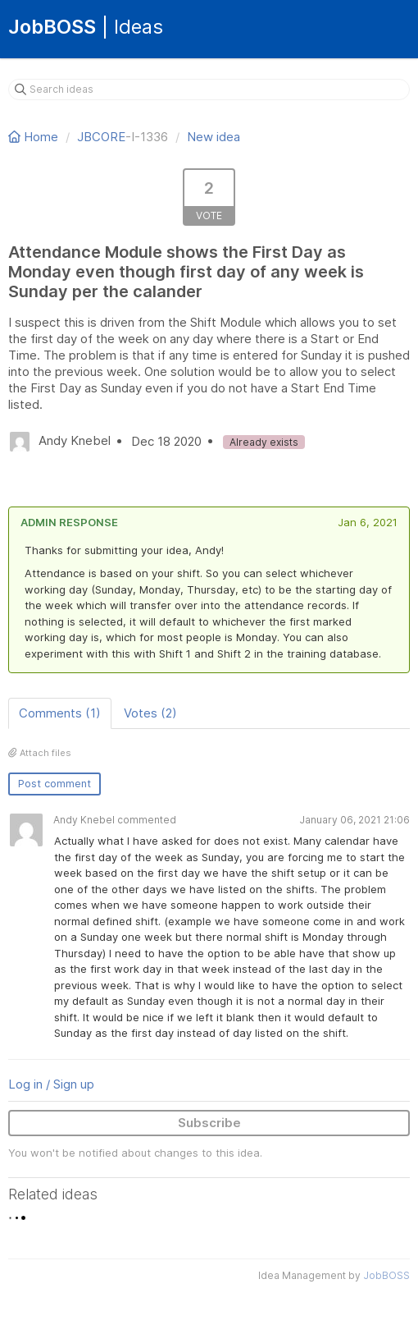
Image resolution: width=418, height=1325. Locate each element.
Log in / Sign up (51, 1084)
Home (34, 136)
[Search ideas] (209, 89)
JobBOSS (386, 1275)
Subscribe (209, 1122)
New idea (213, 136)
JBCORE (101, 136)
